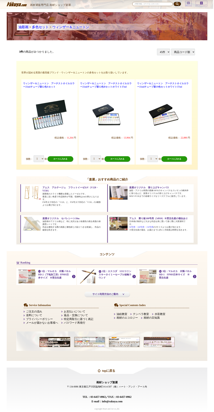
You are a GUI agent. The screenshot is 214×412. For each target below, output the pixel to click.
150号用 (149, 227)
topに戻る (108, 370)
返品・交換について (76, 315)
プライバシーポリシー (39, 319)
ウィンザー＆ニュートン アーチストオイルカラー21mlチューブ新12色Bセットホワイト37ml (106, 85)
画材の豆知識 (152, 317)
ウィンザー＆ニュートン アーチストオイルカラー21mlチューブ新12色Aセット (49, 85)
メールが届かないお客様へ (42, 322)
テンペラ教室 (141, 314)
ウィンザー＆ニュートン (70, 27)
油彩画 (23, 27)
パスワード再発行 (74, 322)
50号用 (132, 227)
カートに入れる (60, 159)
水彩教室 (160, 314)
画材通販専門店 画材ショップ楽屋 (50, 5)
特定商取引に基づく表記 (78, 319)
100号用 (140, 227)
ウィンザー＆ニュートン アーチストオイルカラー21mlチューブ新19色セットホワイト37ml (163, 85)
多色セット (40, 27)
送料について (34, 315)
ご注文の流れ (34, 311)
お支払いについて (74, 311)
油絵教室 (122, 314)
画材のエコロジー (127, 317)
